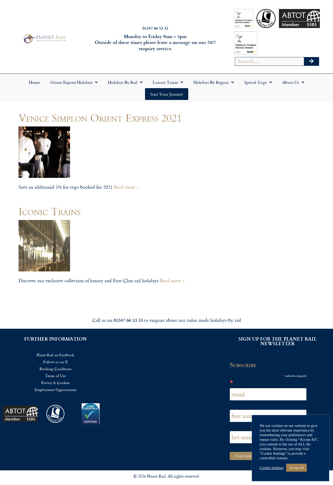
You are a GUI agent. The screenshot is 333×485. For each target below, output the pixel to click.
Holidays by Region (213, 82)
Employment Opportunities (55, 389)
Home (34, 82)
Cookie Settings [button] (272, 468)
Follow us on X (55, 361)
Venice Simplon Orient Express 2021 (100, 117)
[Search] (311, 61)
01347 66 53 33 (155, 28)
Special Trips (258, 82)
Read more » (126, 187)
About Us (293, 82)
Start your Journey (166, 94)
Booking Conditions (55, 368)
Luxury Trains (168, 82)
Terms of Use (55, 375)
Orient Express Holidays (74, 82)
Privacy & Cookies (55, 382)
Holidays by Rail (125, 82)
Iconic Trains (50, 211)
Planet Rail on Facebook (55, 355)
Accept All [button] (296, 468)
